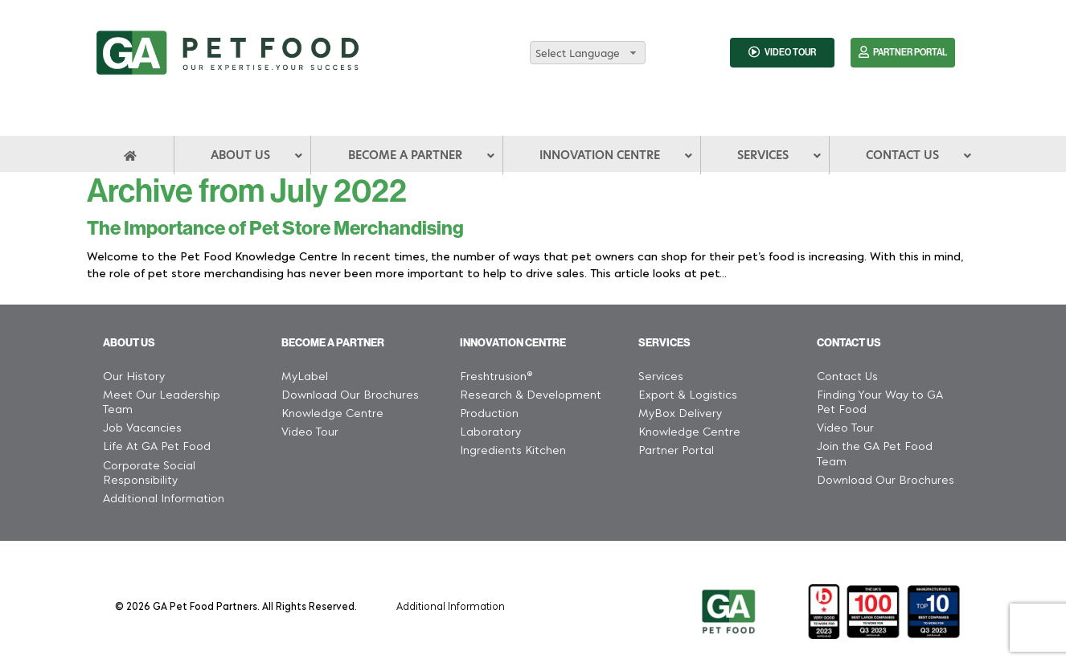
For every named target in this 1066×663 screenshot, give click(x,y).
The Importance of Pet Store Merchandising (275, 228)
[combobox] (588, 52)
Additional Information (450, 605)
